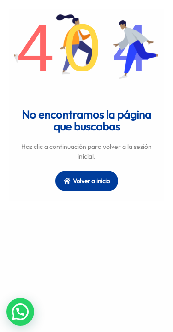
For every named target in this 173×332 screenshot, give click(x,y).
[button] (20, 312)
